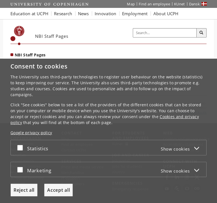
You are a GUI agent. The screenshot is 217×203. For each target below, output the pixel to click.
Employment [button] (135, 13)
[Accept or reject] (21, 147)
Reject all (24, 190)
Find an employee (154, 3)
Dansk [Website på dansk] (194, 3)
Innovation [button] (105, 13)
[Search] (201, 33)
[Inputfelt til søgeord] (165, 33)
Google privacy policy (31, 132)
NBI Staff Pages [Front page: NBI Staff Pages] (30, 55)
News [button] (83, 13)
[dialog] (108, 131)
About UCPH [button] (166, 13)
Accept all (58, 190)
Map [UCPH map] (131, 3)
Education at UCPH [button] (29, 13)
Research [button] (63, 13)
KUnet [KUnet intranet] (179, 3)
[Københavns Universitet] (17, 35)
